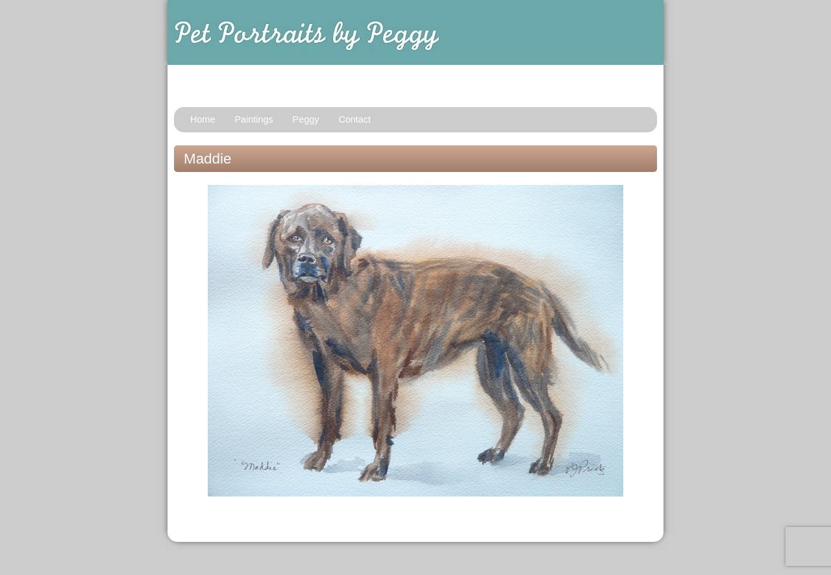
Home (202, 119)
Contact (354, 119)
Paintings (253, 119)
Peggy (306, 119)
